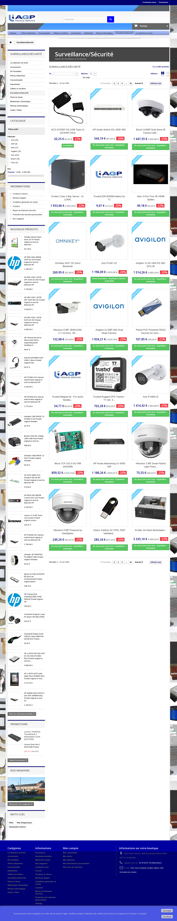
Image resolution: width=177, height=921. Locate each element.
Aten (14, 148)
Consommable (44, 33)
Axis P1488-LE (150, 396)
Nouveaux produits (24, 229)
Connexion (163, 2)
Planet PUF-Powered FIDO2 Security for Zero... (151, 331)
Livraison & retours (20, 194)
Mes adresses (69, 860)
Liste (167, 73)
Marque (14, 33)
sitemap (38, 903)
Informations (20, 186)
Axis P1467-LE (109, 263)
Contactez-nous (149, 2)
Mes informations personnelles (76, 863)
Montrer (84, 74)
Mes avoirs (67, 856)
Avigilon (16, 151)
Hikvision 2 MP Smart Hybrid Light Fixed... (151, 465)
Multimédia (88, 33)
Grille (162, 73)
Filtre (11, 823)
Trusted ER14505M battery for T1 (109, 198)
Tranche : (12, 172)
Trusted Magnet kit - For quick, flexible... (68, 398)
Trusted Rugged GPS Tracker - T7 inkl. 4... (109, 398)
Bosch (15, 159)
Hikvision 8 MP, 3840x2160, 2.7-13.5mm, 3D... (67, 331)
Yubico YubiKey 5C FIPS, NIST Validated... (109, 532)
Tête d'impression (24, 823)
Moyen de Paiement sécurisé (24, 210)
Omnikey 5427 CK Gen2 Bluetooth (67, 265)
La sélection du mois (144, 33)
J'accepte (167, 911)
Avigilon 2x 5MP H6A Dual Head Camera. (109, 331)
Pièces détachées (28, 33)
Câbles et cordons (60, 33)
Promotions (19, 724)
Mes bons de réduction (73, 867)
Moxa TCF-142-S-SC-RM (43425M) (67, 465)
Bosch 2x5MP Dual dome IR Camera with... (150, 131)
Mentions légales (19, 198)
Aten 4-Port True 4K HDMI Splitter (150, 198)
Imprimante (15, 84)
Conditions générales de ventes (25, 202)
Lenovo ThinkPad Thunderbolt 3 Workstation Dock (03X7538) (32, 735)
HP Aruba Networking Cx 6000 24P (109, 465)
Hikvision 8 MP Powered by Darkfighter (68, 532)
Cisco (14, 163)
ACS (14, 140)
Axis (15, 155)
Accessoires (76, 33)
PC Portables (15, 71)
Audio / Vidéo (16, 110)
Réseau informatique (104, 33)
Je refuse (167, 917)
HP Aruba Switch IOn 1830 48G (109, 129)
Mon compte (70, 848)
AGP (14, 144)
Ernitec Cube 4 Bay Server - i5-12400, (67, 198)
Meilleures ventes (42, 860)
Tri (50, 74)
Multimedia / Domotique (20, 101)
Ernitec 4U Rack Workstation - (150, 530)
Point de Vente (16, 97)
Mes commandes (70, 853)
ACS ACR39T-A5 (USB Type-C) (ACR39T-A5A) (67, 131)
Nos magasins (18, 219)
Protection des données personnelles (27, 215)
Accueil (38, 871)
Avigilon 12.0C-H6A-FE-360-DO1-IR (151, 265)
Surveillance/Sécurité (124, 33)
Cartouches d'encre (17, 827)
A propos (16, 206)
